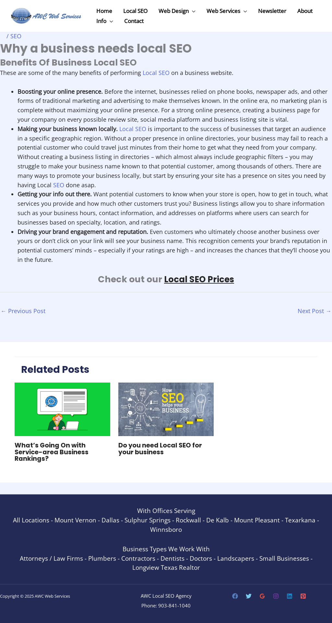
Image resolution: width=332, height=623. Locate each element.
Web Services (223, 11)
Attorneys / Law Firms (51, 558)
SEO (15, 36)
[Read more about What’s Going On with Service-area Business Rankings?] (62, 409)
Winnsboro (166, 529)
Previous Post (23, 310)
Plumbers (102, 558)
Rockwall (188, 520)
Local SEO (135, 11)
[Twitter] (249, 596)
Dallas (110, 520)
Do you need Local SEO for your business (160, 449)
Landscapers (235, 558)
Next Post (314, 310)
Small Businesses (284, 558)
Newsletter (272, 11)
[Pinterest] (303, 596)
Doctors (201, 558)
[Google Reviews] (262, 596)
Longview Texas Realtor (166, 567)
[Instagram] (276, 596)
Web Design (174, 11)
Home (104, 11)
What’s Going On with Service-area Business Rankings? (52, 452)
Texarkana (300, 520)
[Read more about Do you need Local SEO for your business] (166, 409)
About (305, 11)
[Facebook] (235, 596)
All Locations (31, 520)
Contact (134, 21)
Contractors (138, 558)
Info (101, 21)
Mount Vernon (75, 520)
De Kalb (217, 520)
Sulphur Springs (147, 520)
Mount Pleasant (257, 520)
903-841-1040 (174, 605)
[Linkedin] (289, 596)
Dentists (172, 558)
